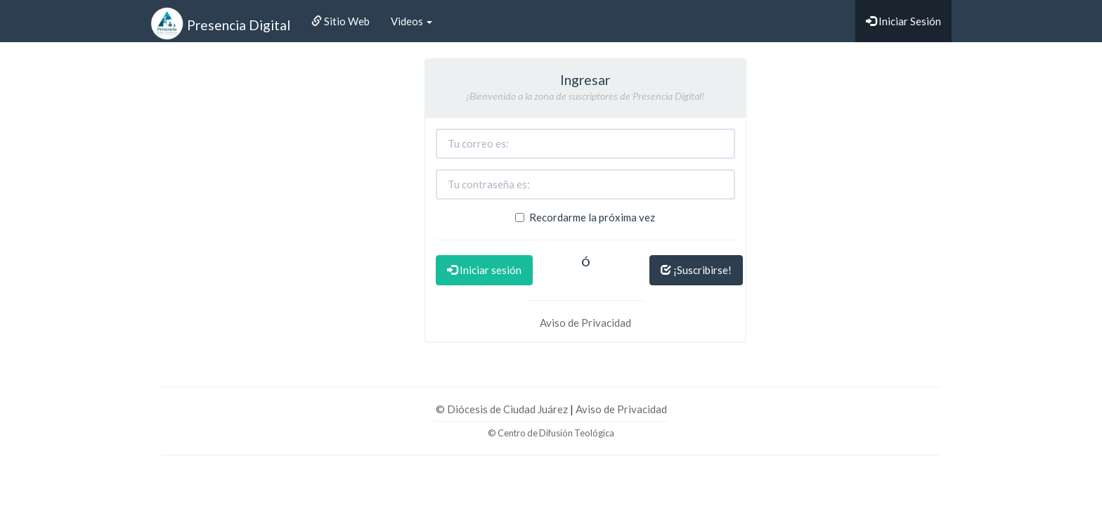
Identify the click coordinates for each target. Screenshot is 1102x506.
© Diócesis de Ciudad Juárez (503, 409)
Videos (411, 21)
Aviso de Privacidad (585, 322)
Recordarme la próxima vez (585, 217)
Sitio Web (340, 21)
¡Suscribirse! (696, 270)
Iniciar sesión (484, 270)
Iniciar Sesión (903, 21)
